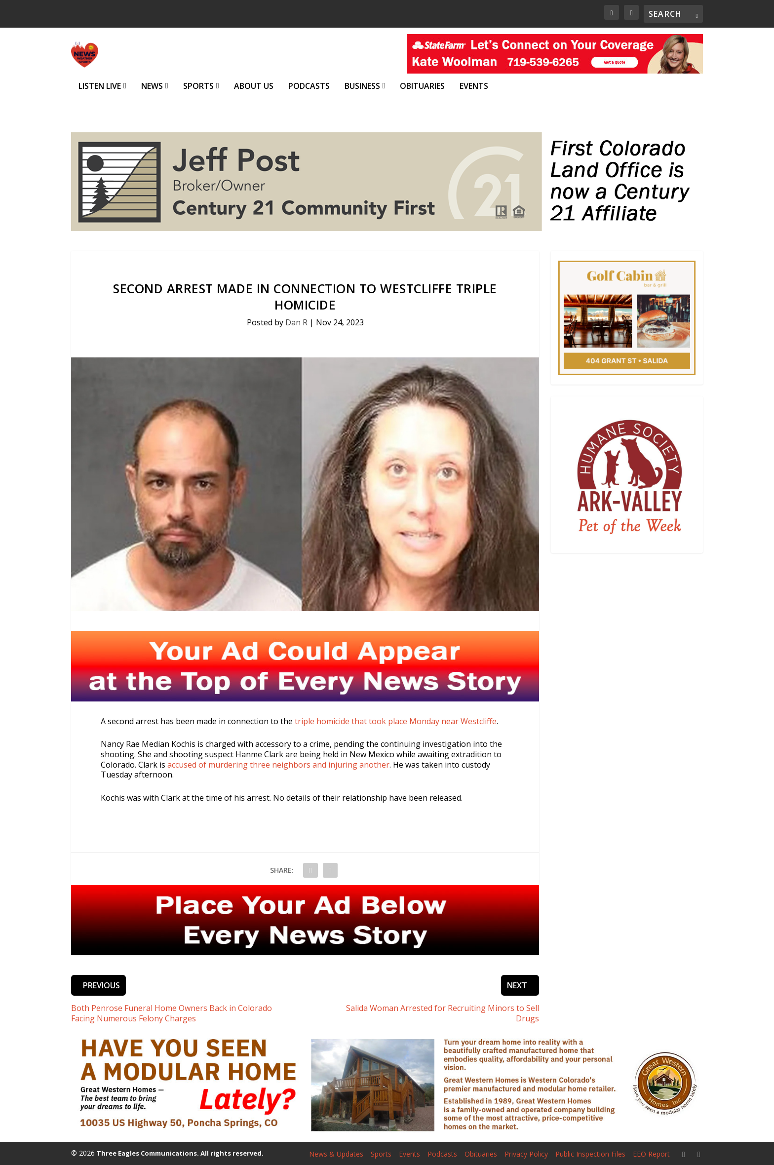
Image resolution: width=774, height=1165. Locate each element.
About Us (253, 86)
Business (362, 86)
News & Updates (336, 1153)
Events (474, 86)
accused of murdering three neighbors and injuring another (278, 764)
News (152, 86)
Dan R (296, 321)
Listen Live (99, 86)
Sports (198, 86)
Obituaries (422, 86)
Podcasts (309, 86)
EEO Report (651, 1153)
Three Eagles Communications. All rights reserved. (180, 1153)
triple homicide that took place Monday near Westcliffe (396, 720)
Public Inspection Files (590, 1153)
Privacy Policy (526, 1153)
